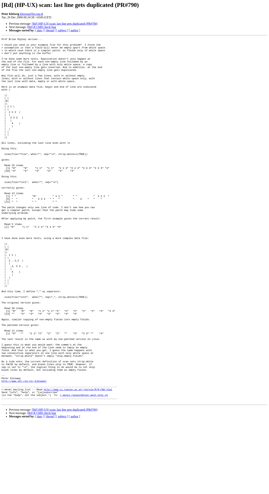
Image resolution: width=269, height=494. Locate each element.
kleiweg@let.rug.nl (31, 14)
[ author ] (74, 30)
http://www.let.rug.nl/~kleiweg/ (24, 450)
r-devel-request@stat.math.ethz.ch (84, 466)
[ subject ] (62, 30)
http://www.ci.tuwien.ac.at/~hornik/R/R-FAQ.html (78, 460)
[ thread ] (49, 30)
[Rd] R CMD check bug (41, 27)
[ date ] (39, 30)
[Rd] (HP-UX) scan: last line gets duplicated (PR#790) (65, 23)
